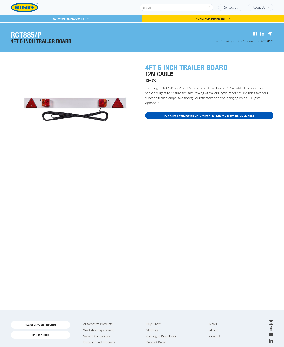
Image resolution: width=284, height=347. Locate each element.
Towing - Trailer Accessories (240, 41)
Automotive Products (71, 18)
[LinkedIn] (271, 342)
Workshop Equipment (212, 18)
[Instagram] (271, 323)
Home (216, 41)
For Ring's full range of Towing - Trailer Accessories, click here (209, 116)
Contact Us (230, 7)
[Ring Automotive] (33, 7)
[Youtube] (271, 335)
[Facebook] (271, 329)
